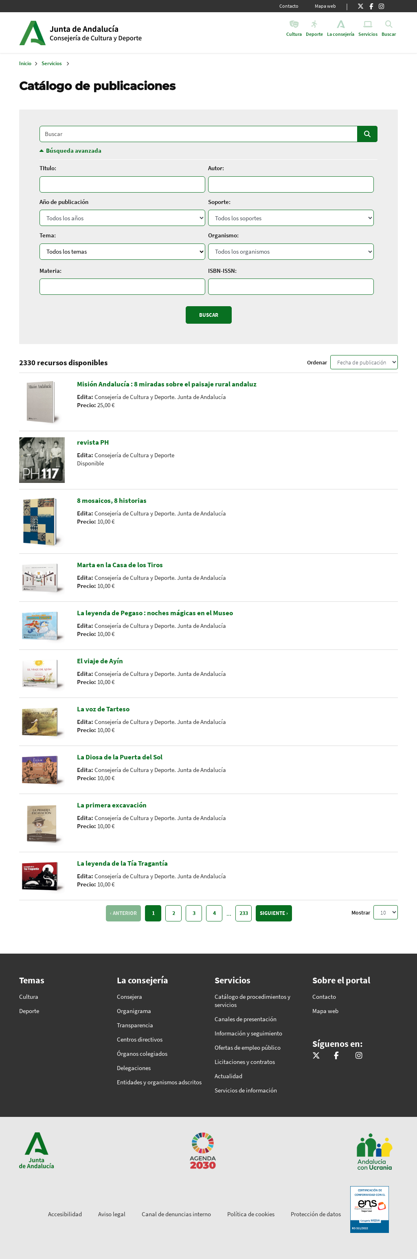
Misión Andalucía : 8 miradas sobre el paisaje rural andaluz (167, 383)
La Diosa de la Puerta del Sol (119, 756)
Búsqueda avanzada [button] (73, 150)
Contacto (288, 6)
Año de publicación (64, 202)
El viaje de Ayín (100, 660)
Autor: (216, 168)
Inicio (112, 32)
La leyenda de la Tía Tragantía (122, 863)
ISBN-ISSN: (222, 270)
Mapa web (325, 6)
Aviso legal (111, 1214)
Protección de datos (316, 1214)
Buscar (367, 134)
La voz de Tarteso (103, 708)
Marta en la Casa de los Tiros (120, 564)
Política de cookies (250, 1214)
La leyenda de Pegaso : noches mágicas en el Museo (155, 612)
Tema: (48, 235)
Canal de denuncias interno (176, 1214)
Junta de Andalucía (32, 32)
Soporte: (219, 202)
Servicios (52, 63)
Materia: (50, 270)
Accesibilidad (65, 1214)
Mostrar (360, 912)
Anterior (125, 913)
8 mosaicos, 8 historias (112, 500)
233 (243, 913)
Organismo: (223, 235)
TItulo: (48, 168)
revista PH (93, 442)
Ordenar (317, 362)
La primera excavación (112, 805)
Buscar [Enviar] (208, 314)
